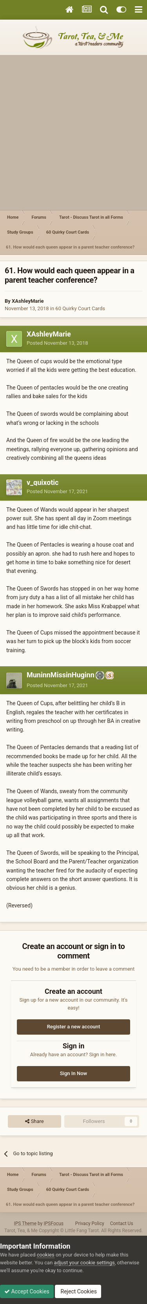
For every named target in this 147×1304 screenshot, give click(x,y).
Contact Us (121, 1223)
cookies (45, 1255)
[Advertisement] (73, 132)
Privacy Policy (89, 1223)
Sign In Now (73, 1073)
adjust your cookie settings (84, 1263)
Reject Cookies (78, 1291)
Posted (57, 343)
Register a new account (73, 1027)
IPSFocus (53, 1223)
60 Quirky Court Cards (80, 308)
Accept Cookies (26, 1291)
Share (34, 1121)
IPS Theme (25, 1223)
